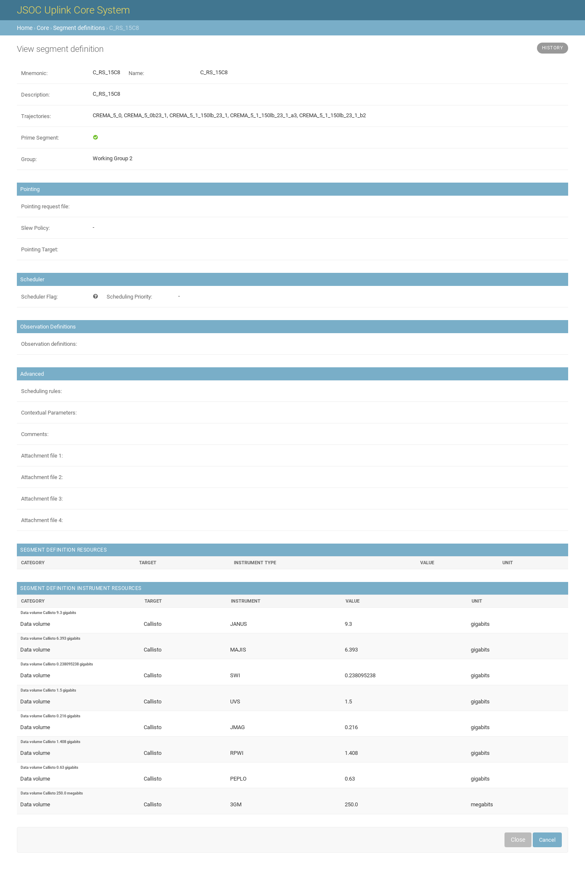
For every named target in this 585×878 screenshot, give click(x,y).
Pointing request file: (45, 206)
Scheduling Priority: (129, 297)
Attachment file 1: (42, 455)
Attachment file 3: (42, 499)
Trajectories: (36, 116)
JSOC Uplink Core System (73, 10)
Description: (35, 95)
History (553, 48)
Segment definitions (79, 27)
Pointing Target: (39, 249)
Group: (29, 159)
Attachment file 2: (42, 477)
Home (24, 27)
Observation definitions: (49, 344)
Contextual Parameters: (49, 412)
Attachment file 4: (42, 520)
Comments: (34, 434)
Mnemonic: (34, 73)
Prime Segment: (40, 138)
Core (43, 27)
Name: (136, 73)
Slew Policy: (35, 228)
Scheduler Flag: (39, 297)
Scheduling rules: (41, 391)
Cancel (547, 840)
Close (518, 839)
